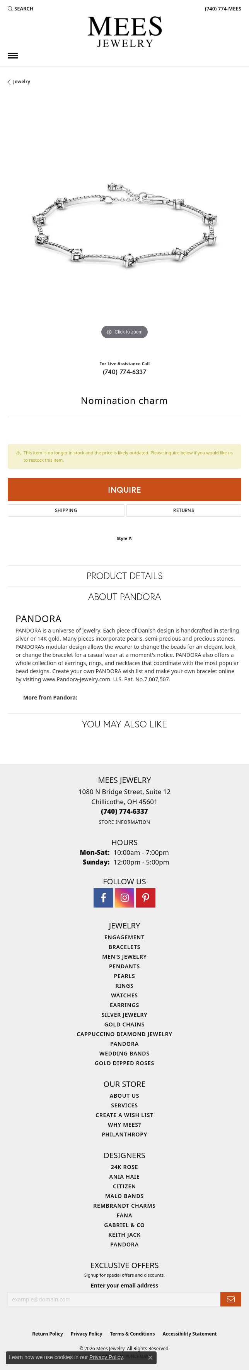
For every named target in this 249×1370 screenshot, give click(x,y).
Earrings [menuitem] (124, 1005)
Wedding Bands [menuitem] (124, 1053)
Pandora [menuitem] (124, 1043)
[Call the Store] (124, 811)
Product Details (125, 575)
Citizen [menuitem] (124, 1186)
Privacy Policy (86, 1333)
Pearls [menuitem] (124, 976)
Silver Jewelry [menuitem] (124, 1014)
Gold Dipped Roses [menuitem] (124, 1063)
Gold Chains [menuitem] (124, 1024)
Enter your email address (124, 1285)
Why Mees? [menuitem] (124, 1124)
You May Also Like (124, 724)
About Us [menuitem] (124, 1095)
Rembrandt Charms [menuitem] (124, 1205)
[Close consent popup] (150, 1357)
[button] (21, 8)
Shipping (66, 510)
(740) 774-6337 (125, 372)
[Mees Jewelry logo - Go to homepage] (124, 33)
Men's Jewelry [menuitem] (124, 956)
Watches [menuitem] (124, 995)
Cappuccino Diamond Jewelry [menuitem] (124, 1034)
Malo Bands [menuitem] (124, 1196)
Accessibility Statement (189, 1333)
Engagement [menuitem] (124, 937)
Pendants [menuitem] (124, 966)
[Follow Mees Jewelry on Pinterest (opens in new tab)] (145, 898)
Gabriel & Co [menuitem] (124, 1225)
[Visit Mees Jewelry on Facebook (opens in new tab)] (103, 898)
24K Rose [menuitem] (124, 1167)
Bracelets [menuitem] (124, 947)
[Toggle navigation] (13, 55)
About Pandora (124, 596)
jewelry (21, 81)
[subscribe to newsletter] (230, 1299)
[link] (222, 8)
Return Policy (47, 1333)
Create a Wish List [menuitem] (124, 1115)
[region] (124, 226)
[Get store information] (124, 822)
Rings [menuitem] (124, 985)
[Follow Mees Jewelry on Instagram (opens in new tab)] (124, 898)
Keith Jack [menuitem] (124, 1234)
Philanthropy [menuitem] (124, 1134)
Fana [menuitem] (124, 1215)
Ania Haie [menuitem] (124, 1176)
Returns (183, 510)
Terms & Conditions (132, 1333)
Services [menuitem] (124, 1105)
